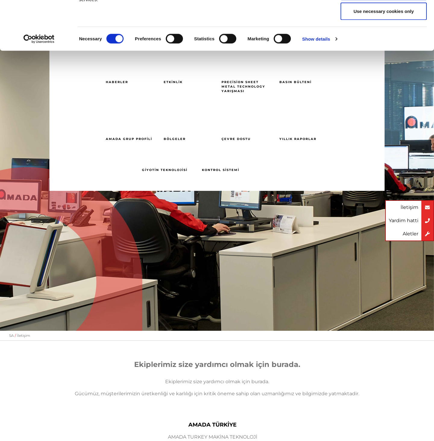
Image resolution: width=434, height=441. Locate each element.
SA (11, 335)
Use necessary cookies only (384, 55)
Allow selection (383, 35)
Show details (316, 82)
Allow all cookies (384, 15)
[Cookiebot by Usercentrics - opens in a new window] (39, 83)
